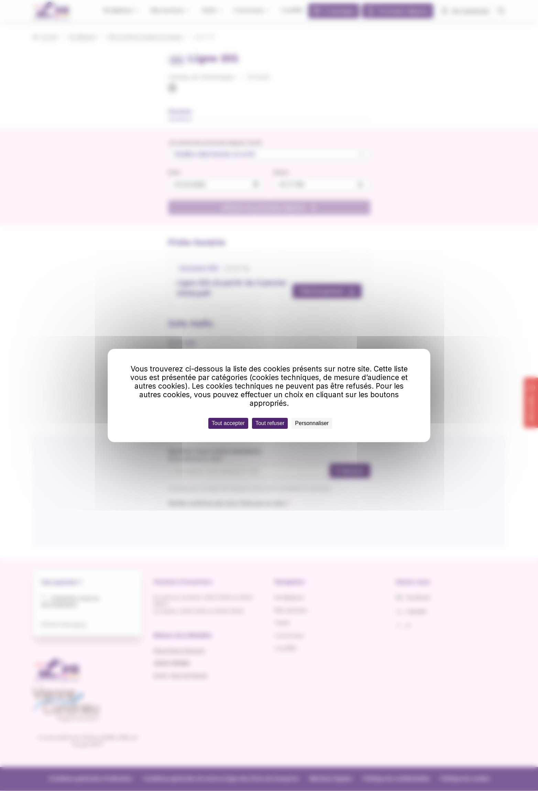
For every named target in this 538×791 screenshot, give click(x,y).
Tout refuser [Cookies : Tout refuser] (269, 423)
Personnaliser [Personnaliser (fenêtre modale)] (312, 423)
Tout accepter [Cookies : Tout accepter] (228, 423)
